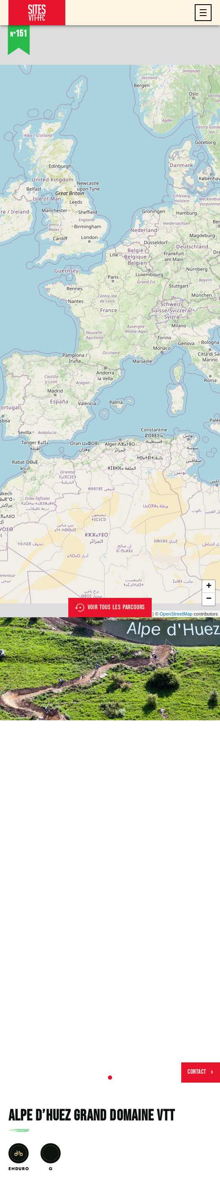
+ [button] (209, 586)
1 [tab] (110, 1077)
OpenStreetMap (176, 613)
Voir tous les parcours (110, 607)
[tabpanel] (110, 668)
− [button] (209, 599)
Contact (201, 1072)
